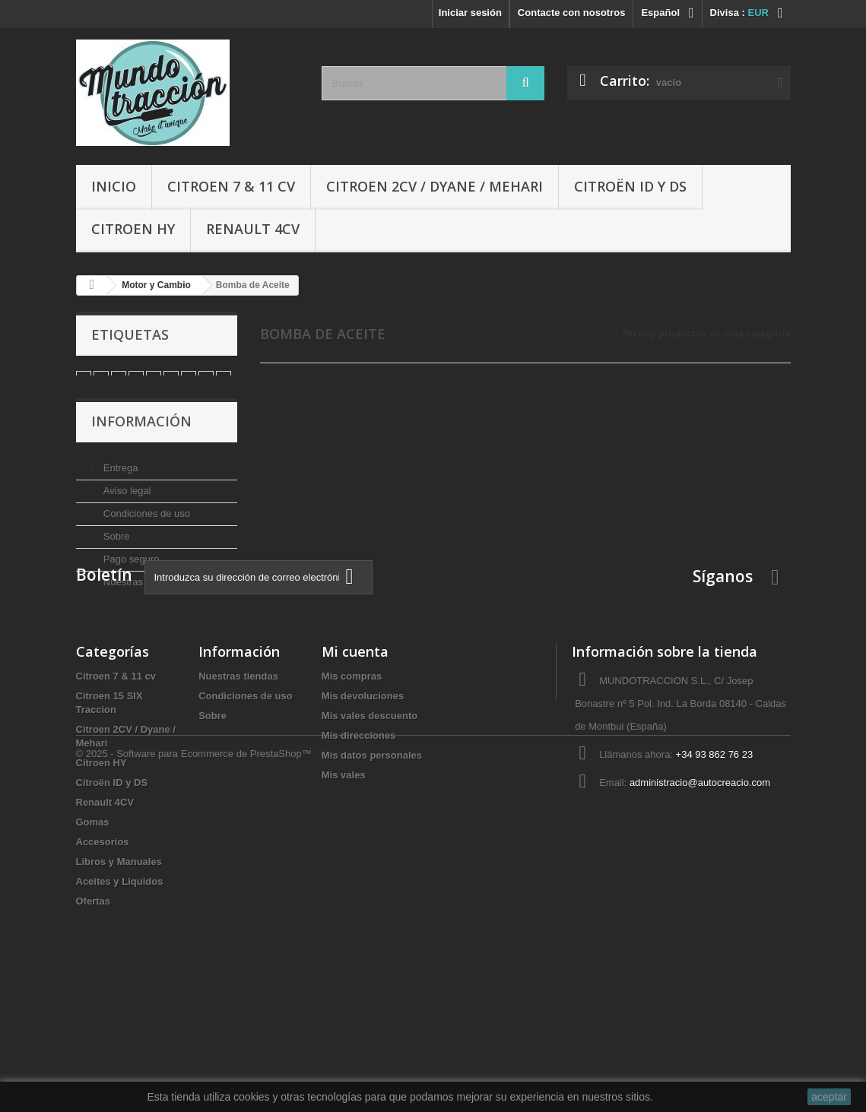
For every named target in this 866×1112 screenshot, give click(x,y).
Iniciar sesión (470, 12)
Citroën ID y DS (630, 186)
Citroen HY (133, 229)
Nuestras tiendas (138, 592)
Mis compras (352, 791)
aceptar (829, 1097)
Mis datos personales (372, 870)
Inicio (113, 186)
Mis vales (344, 889)
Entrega (119, 478)
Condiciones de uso (145, 524)
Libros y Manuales (119, 976)
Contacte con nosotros (572, 12)
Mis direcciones (359, 850)
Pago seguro (129, 569)
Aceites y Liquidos (119, 996)
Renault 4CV (253, 229)
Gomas (92, 937)
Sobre (114, 547)
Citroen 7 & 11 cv (231, 186)
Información (141, 438)
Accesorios (102, 956)
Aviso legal (125, 501)
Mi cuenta (355, 766)
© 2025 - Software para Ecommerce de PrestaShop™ (194, 1070)
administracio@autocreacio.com (700, 897)
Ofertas (93, 1016)
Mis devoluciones (363, 810)
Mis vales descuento (369, 830)
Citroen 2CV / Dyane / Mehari (434, 186)
